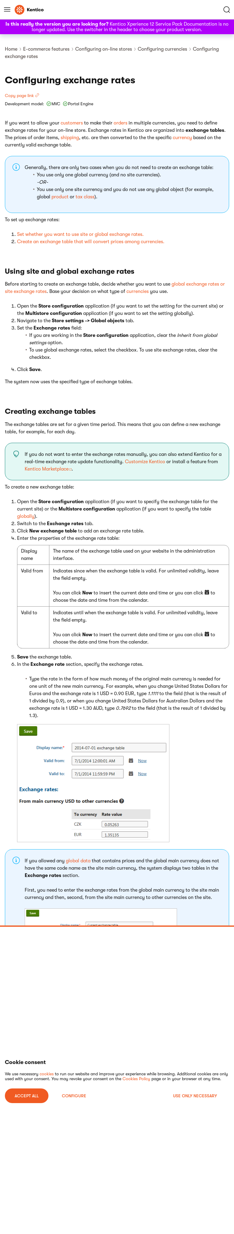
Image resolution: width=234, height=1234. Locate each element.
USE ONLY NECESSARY (195, 1095)
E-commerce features (46, 49)
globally (25, 516)
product (60, 197)
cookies (47, 1073)
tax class (85, 197)
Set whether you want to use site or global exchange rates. (80, 234)
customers (72, 123)
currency (182, 137)
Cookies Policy (136, 1078)
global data (78, 861)
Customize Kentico (145, 461)
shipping (70, 137)
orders (120, 123)
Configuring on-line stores (103, 49)
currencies (137, 291)
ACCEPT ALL (27, 1095)
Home (11, 49)
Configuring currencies (162, 49)
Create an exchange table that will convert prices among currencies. (91, 241)
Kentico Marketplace (47, 469)
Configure (74, 1095)
